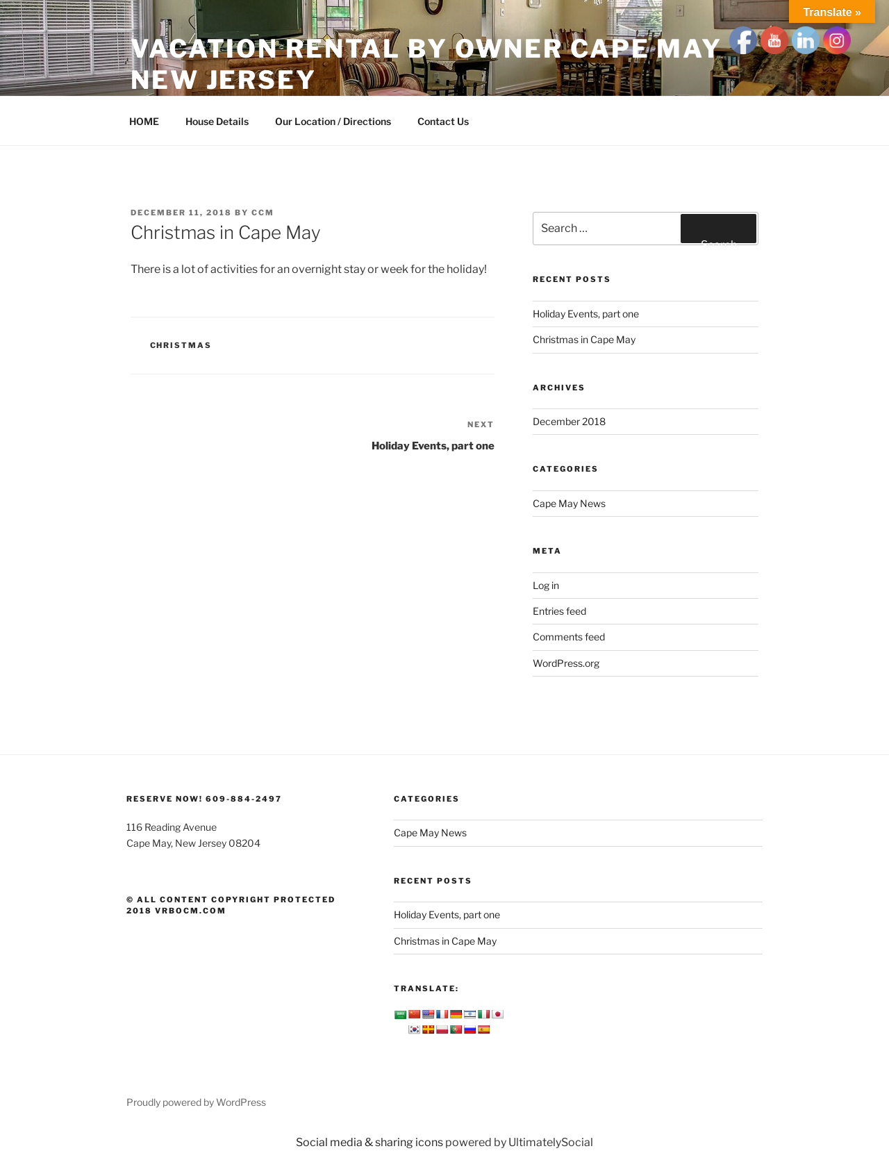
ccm (262, 212)
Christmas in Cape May (584, 339)
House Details (217, 121)
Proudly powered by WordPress (196, 1102)
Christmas (181, 345)
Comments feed (569, 637)
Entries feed (559, 611)
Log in (546, 585)
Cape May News (569, 503)
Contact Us (443, 121)
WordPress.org (566, 663)
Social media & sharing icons (370, 1142)
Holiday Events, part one (586, 314)
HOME (144, 121)
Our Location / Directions (333, 121)
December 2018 (569, 421)
